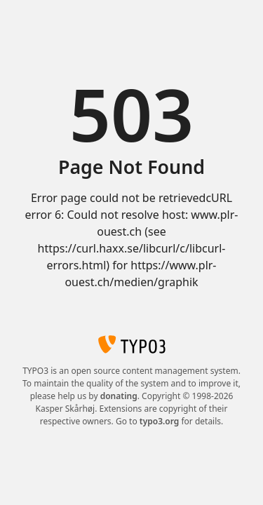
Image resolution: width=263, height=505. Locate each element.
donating (118, 396)
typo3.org (160, 421)
